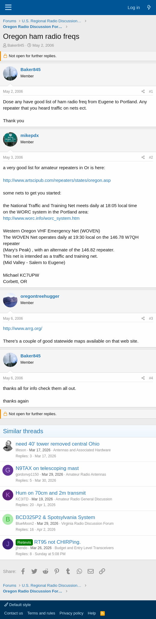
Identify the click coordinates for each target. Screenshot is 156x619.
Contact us (13, 613)
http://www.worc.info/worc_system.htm (41, 218)
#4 (151, 378)
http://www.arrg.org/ (22, 328)
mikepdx (29, 135)
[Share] (143, 91)
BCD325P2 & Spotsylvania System (55, 517)
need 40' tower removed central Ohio (57, 444)
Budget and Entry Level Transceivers (84, 548)
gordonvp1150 (27, 474)
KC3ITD (22, 499)
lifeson (21, 450)
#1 (151, 91)
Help (92, 613)
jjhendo (21, 548)
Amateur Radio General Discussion (84, 499)
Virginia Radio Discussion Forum (87, 523)
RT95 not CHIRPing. (57, 542)
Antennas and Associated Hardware (82, 450)
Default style (17, 604)
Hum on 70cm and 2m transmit (51, 493)
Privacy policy (71, 613)
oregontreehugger (39, 296)
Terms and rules (41, 613)
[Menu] (8, 7)
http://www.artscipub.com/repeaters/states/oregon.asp (57, 180)
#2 (151, 157)
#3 (151, 318)
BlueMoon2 (25, 523)
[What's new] (149, 7)
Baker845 (16, 45)
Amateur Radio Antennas (86, 474)
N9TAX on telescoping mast (47, 468)
